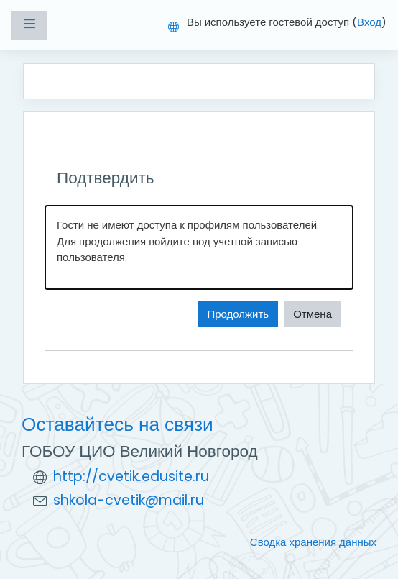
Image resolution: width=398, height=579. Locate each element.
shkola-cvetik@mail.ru (128, 500)
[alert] (199, 247)
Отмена (312, 314)
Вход (369, 21)
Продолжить (238, 314)
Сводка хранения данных (313, 542)
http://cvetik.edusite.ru (131, 476)
